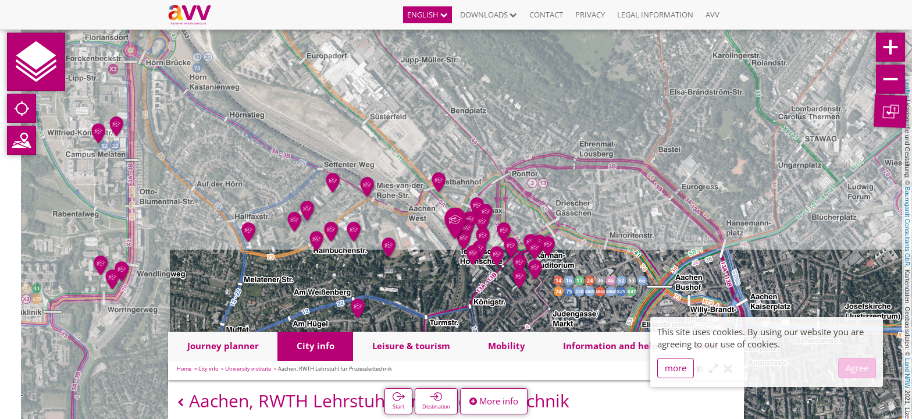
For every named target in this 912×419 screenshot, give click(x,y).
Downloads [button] (488, 14)
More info (493, 401)
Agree (857, 368)
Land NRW (907, 373)
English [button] (427, 14)
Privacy (590, 14)
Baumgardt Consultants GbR (907, 226)
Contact (546, 14)
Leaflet (907, 88)
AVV (712, 14)
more (675, 368)
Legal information (655, 14)
